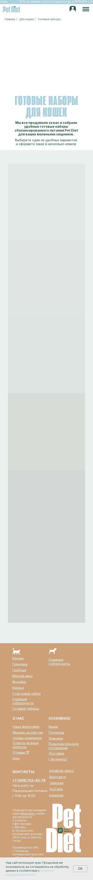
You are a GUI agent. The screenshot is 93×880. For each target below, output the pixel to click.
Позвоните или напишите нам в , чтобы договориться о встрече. (29, 815)
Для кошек (26, 19)
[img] (73, 9)
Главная (10, 19)
